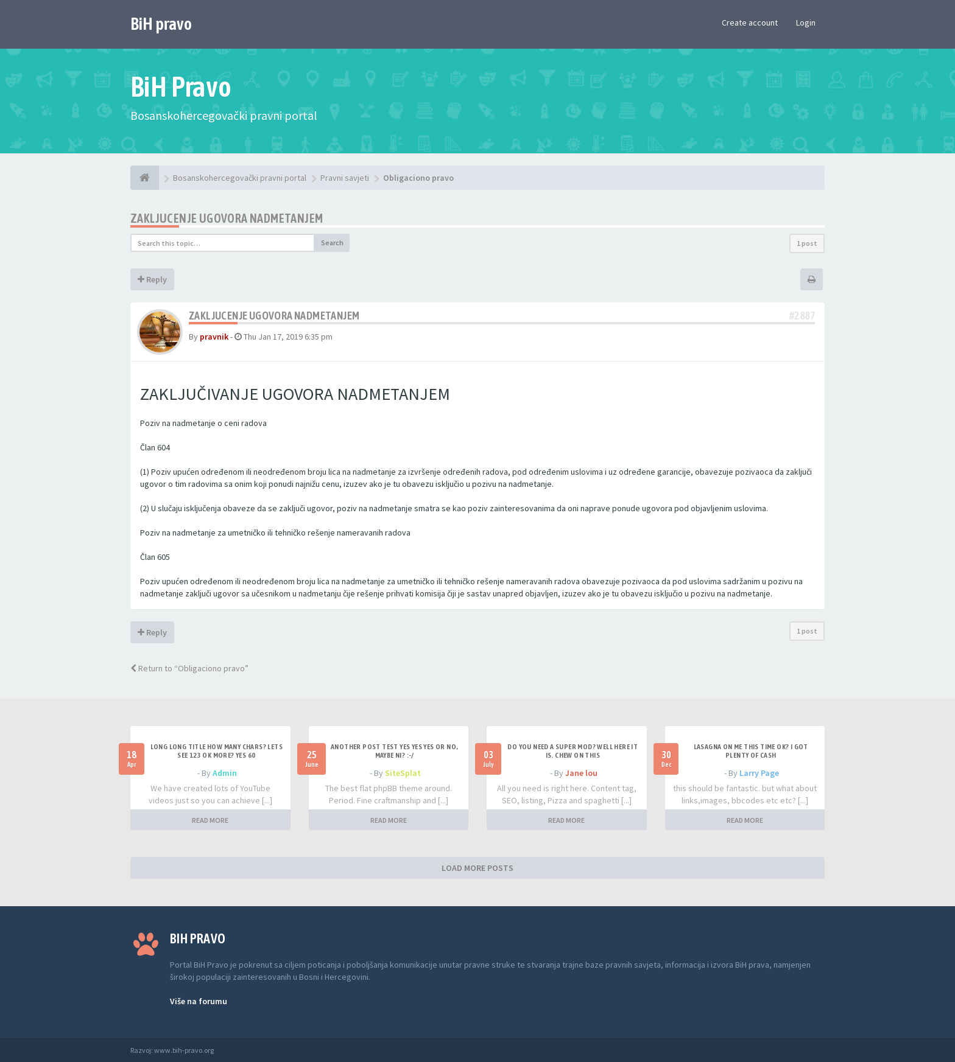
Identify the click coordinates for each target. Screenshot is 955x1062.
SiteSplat (403, 772)
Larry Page (759, 772)
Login (806, 22)
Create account (750, 22)
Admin (225, 772)
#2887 (802, 315)
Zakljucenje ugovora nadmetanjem (226, 218)
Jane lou (581, 772)
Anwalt (226, 1050)
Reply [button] (152, 279)
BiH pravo (161, 23)
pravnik (214, 336)
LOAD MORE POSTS (477, 867)
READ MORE (210, 820)
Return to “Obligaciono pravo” (189, 668)
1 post (807, 243)
